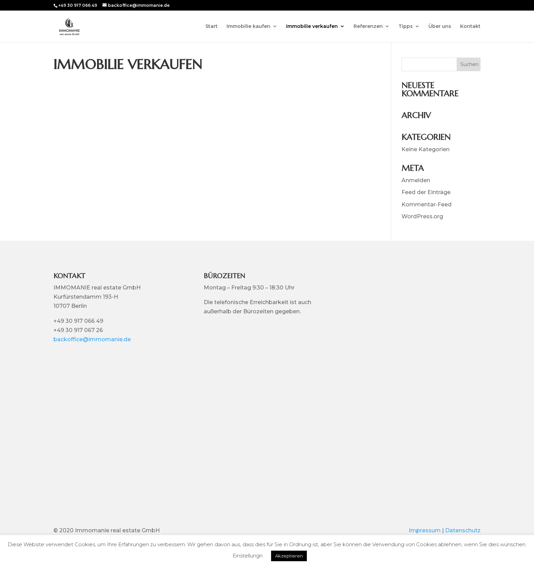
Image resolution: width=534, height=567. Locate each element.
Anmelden (416, 180)
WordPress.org (422, 216)
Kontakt (470, 26)
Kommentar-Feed (427, 204)
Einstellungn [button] (248, 555)
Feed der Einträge (426, 192)
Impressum (425, 530)
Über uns (439, 26)
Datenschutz (463, 530)
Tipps (405, 26)
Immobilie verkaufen (312, 26)
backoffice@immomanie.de (92, 339)
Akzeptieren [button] (289, 555)
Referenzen (368, 26)
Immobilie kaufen (248, 26)
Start (211, 26)
